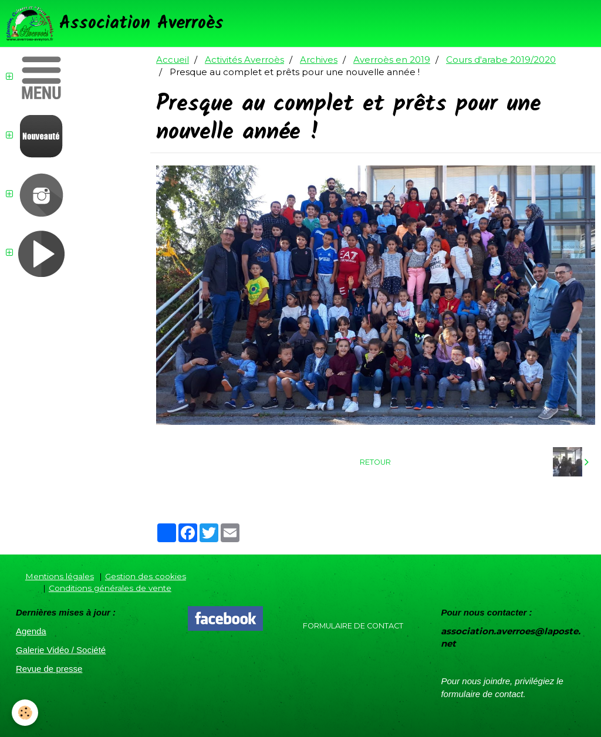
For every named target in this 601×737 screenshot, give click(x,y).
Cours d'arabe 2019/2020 (501, 59)
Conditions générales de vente (110, 588)
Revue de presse (49, 669)
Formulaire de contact (353, 625)
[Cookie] (25, 712)
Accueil (172, 59)
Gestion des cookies (145, 576)
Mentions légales (59, 576)
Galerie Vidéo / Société (61, 650)
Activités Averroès (244, 59)
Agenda (31, 631)
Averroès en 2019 (391, 59)
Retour (375, 462)
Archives (318, 59)
